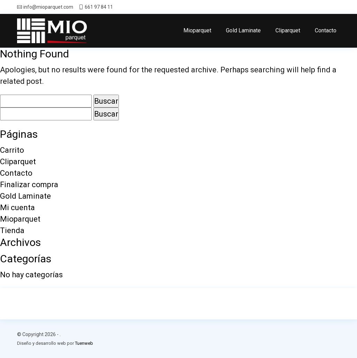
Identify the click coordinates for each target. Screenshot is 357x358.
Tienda (12, 230)
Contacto (325, 30)
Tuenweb (84, 343)
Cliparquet (287, 30)
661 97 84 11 (99, 7)
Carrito (12, 150)
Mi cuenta (17, 207)
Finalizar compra (29, 184)
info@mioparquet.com (48, 7)
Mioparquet (197, 30)
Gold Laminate (243, 30)
